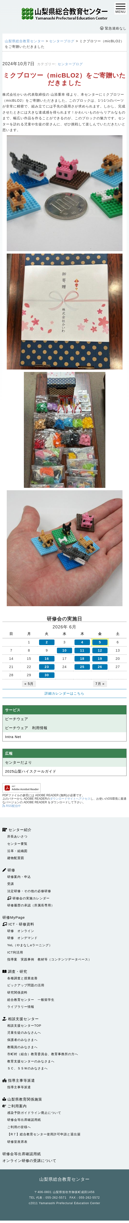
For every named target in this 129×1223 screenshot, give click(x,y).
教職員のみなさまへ (22, 1047)
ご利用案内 (14, 1106)
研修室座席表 (17, 1142)
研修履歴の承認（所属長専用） (30, 905)
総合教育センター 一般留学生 (30, 1000)
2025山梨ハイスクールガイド (30, 771)
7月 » (100, 684)
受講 (10, 884)
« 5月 (29, 684)
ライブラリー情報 (20, 1007)
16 (47, 659)
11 (82, 650)
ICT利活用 (15, 952)
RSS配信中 (11, 806)
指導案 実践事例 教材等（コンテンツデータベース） (49, 959)
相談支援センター (20, 1019)
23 (47, 667)
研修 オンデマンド (22, 938)
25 (82, 667)
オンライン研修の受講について (29, 1161)
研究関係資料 (17, 992)
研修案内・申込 (19, 877)
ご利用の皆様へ (19, 1127)
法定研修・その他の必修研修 (29, 891)
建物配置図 (15, 858)
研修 (8, 870)
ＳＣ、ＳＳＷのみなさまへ (27, 1068)
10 (64, 650)
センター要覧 (17, 844)
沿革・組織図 (17, 851)
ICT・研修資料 (18, 924)
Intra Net (13, 737)
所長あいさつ (17, 836)
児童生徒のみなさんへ (24, 1032)
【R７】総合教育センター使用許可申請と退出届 (44, 1134)
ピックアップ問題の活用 (25, 985)
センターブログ (70, 64)
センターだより (18, 762)
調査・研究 (14, 971)
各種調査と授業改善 (22, 978)
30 (47, 675)
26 (100, 667)
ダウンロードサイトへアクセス (70, 798)
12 (100, 650)
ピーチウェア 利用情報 (26, 728)
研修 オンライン (20, 931)
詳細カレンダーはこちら (64, 693)
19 (100, 659)
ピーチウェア (16, 719)
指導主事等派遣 (18, 1080)
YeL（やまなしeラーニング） (29, 945)
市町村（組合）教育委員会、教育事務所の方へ (42, 1054)
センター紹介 (17, 830)
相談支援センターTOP (24, 1025)
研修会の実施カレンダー (28, 898)
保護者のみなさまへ (22, 1040)
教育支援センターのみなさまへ (30, 1061)
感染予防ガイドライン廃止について (34, 1113)
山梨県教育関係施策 (22, 1099)
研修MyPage (13, 917)
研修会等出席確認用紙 (24, 1120)
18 (82, 659)
